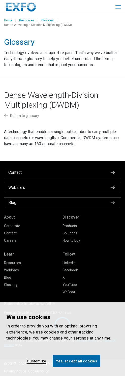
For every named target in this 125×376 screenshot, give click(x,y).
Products (69, 226)
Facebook (70, 270)
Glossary (47, 20)
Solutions (69, 233)
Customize (36, 361)
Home (8, 20)
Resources (27, 20)
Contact (10, 233)
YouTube (69, 285)
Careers (10, 240)
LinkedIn (69, 263)
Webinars (11, 270)
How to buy (71, 240)
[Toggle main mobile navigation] (118, 7)
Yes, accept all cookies (76, 361)
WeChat (68, 292)
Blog (7, 277)
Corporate (12, 226)
